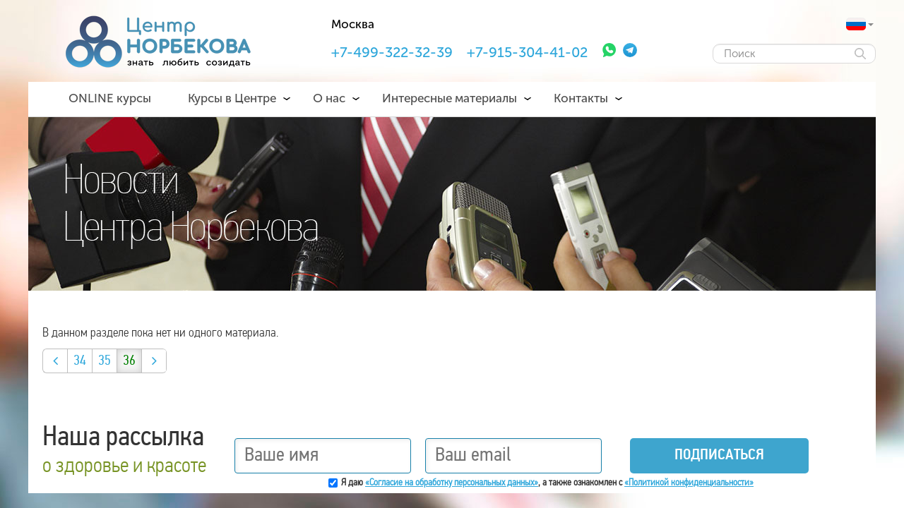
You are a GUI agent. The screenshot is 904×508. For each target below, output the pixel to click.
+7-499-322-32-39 (392, 52)
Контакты (581, 98)
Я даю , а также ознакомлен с (547, 483)
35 (104, 361)
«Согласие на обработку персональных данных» (451, 483)
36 (129, 361)
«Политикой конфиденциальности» (689, 483)
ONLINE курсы (110, 98)
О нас (329, 98)
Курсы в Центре (232, 98)
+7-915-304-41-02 (527, 52)
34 (79, 361)
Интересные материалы (449, 98)
